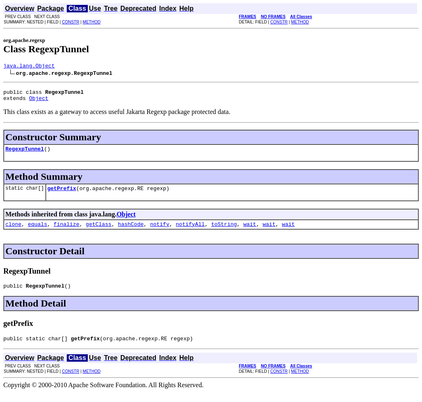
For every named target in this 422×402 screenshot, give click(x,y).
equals (37, 231)
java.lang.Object (29, 66)
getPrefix (61, 194)
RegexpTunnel (24, 153)
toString (224, 231)
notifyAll (190, 231)
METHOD (92, 22)
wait (249, 231)
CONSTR (70, 22)
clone (13, 231)
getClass (98, 231)
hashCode (130, 231)
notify (159, 231)
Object (38, 101)
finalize (66, 231)
